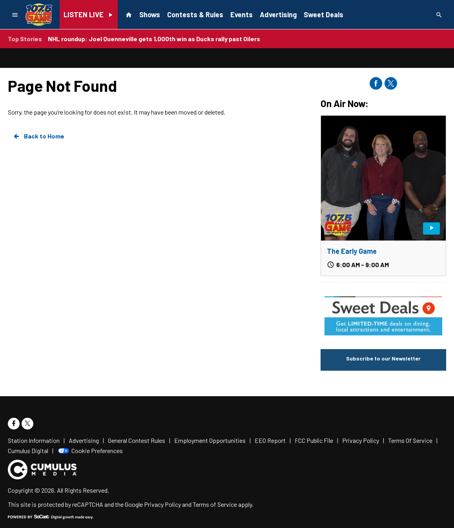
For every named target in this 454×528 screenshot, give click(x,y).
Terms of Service (215, 504)
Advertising (278, 14)
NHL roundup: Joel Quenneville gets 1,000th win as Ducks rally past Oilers (154, 38)
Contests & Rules (195, 14)
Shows (149, 14)
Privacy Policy (162, 504)
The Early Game (352, 251)
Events (241, 14)
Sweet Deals (323, 14)
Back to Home (38, 136)
